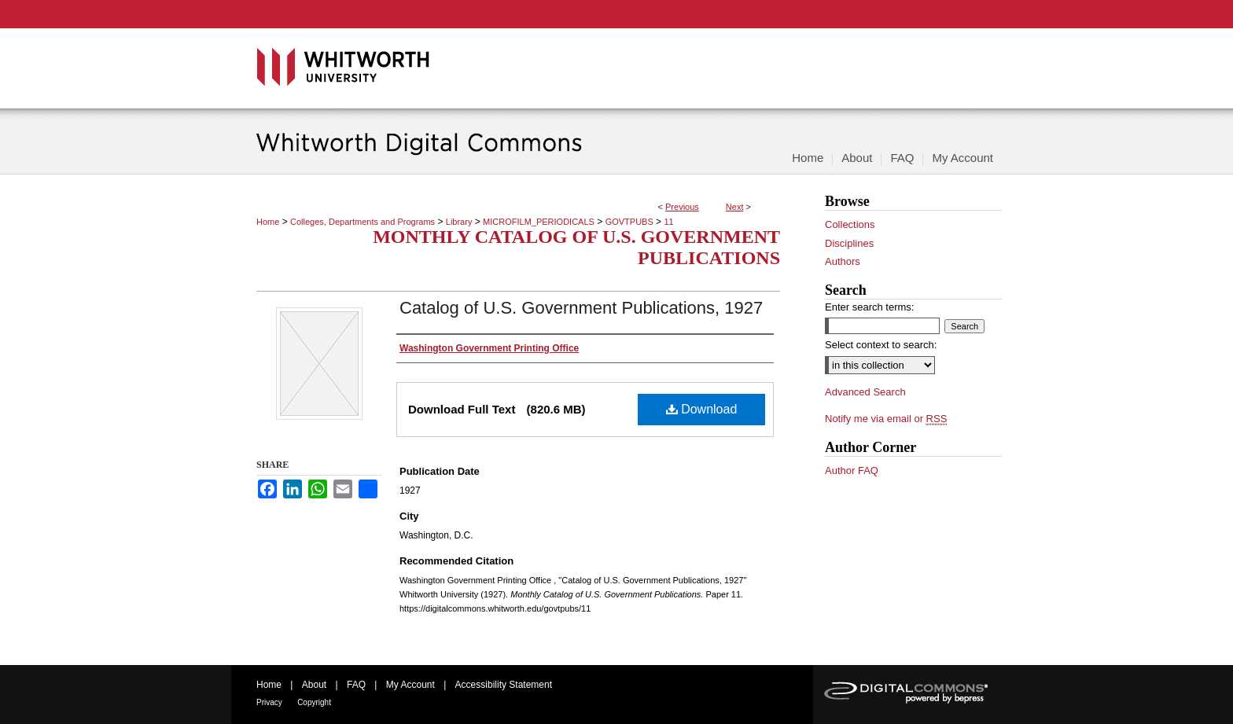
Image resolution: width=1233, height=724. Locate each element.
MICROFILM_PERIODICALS (538, 221)
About (314, 684)
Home (267, 221)
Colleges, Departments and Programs (362, 221)
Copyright (314, 702)
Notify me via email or (886, 419)
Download (702, 409)
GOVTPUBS (629, 221)
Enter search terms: (869, 307)
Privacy (269, 702)
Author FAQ (851, 470)
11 (668, 221)
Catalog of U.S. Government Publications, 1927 (581, 308)
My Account (410, 684)
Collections (850, 224)
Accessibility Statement (503, 684)
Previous (682, 206)
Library (459, 221)
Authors (842, 261)
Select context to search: (881, 345)
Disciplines (849, 243)
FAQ (356, 684)
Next (735, 206)
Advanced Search (865, 392)
